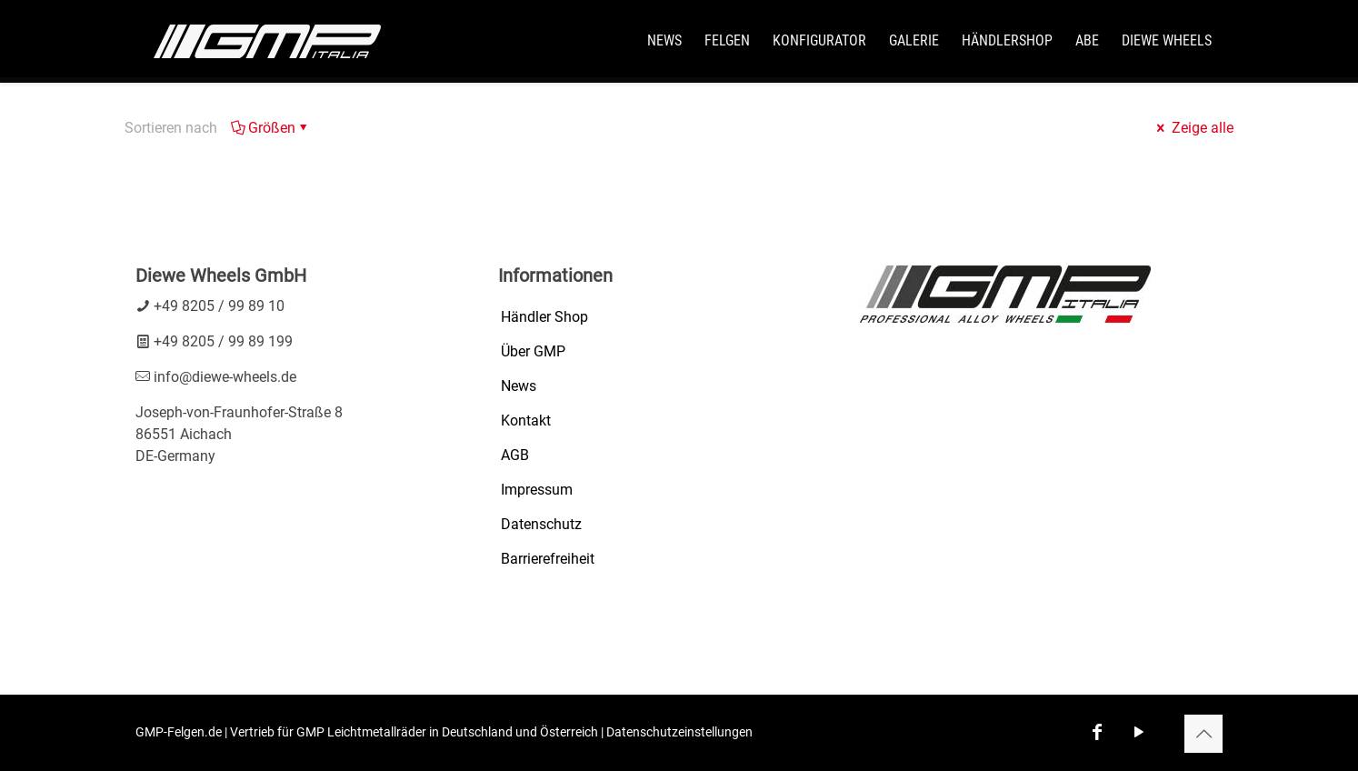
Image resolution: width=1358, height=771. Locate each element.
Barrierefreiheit (547, 558)
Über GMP (533, 351)
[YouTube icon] (1139, 732)
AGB (515, 455)
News (518, 386)
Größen (270, 127)
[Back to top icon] (1203, 734)
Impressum (537, 489)
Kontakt (526, 420)
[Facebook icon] (1097, 732)
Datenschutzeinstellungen (679, 732)
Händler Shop (544, 316)
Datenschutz (541, 524)
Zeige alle (1193, 127)
